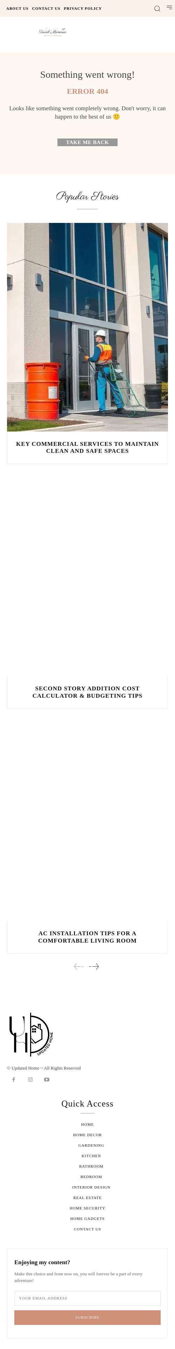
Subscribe (88, 1317)
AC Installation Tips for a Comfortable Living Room (87, 937)
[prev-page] (79, 966)
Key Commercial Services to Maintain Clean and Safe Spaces (87, 447)
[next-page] (94, 966)
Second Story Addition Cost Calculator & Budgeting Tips (88, 692)
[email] (87, 1298)
